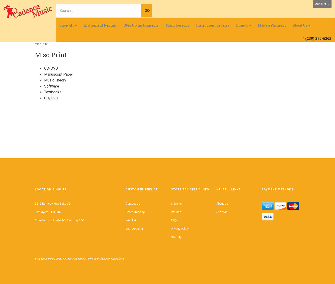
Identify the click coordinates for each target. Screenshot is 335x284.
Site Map (221, 212)
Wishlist (131, 220)
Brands (243, 25)
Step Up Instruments (141, 25)
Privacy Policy (180, 228)
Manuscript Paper (58, 74)
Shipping (176, 203)
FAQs (174, 220)
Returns (176, 212)
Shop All (68, 25)
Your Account (134, 228)
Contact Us (133, 203)
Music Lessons (177, 25)
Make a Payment (272, 25)
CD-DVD (51, 68)
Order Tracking (135, 212)
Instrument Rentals (100, 25)
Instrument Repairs (212, 25)
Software (51, 86)
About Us (301, 25)
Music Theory (55, 80)
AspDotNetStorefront (112, 258)
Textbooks (52, 92)
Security (176, 237)
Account (322, 4)
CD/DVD (51, 98)
